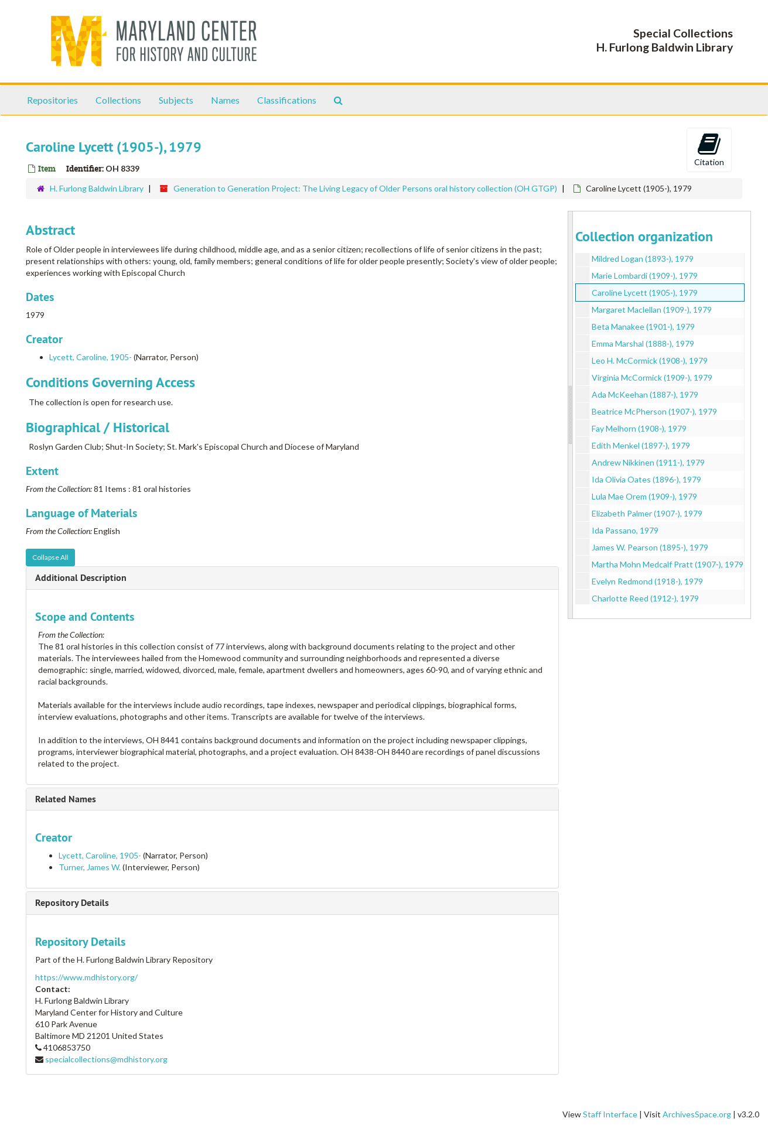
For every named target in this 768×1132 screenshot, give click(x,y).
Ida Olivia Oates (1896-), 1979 (646, 479)
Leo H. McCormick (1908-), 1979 (650, 360)
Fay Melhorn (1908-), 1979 (639, 428)
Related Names (65, 799)
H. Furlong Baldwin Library (97, 188)
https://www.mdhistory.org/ (86, 977)
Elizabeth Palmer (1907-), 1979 (647, 513)
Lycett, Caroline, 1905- (90, 357)
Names (225, 99)
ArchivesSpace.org (697, 1114)
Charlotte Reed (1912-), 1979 (645, 598)
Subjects (176, 99)
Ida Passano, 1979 (625, 530)
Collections (118, 99)
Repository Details (72, 903)
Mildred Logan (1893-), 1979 (643, 259)
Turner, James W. (90, 867)
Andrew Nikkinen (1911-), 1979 (648, 462)
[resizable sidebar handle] (570, 414)
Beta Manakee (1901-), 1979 (643, 326)
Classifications (286, 99)
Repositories (52, 99)
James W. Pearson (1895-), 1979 (650, 547)
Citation (709, 149)
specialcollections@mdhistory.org (106, 1059)
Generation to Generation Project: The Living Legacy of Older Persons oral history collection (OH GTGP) (365, 188)
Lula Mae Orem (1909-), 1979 (644, 496)
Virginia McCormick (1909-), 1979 (652, 377)
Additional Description (81, 578)
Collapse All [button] (50, 557)
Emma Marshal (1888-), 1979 (643, 343)
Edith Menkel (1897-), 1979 (641, 445)
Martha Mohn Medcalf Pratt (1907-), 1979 (667, 564)
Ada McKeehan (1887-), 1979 (645, 394)
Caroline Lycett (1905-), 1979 (645, 292)
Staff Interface (610, 1114)
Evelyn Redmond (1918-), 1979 (647, 581)
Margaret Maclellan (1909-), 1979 (652, 309)
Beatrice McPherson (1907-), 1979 (654, 411)
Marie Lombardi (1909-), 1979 (645, 276)
